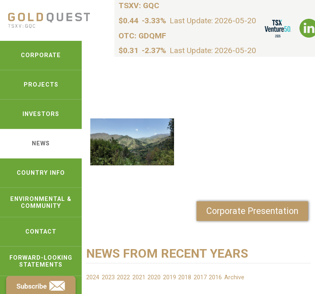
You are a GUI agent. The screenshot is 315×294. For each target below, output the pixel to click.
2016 (215, 277)
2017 (200, 277)
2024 (92, 277)
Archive (234, 277)
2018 (184, 277)
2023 (108, 277)
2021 (138, 277)
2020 (154, 277)
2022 (123, 277)
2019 (169, 277)
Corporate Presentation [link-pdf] (252, 211)
